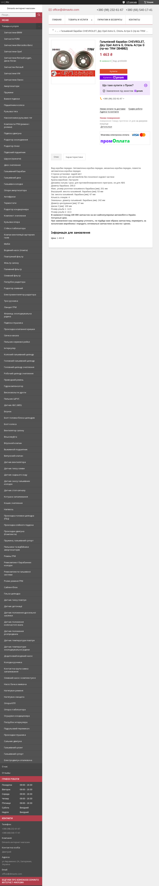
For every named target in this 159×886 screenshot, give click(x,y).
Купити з (113, 77)
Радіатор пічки (11, 146)
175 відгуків (131, 2)
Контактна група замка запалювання (16, 670)
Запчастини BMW (13, 32)
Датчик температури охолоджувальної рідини (17, 648)
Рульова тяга (11, 111)
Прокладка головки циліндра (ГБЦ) (19, 517)
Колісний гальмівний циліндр (19, 354)
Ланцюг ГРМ (10, 307)
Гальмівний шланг (13, 747)
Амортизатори (11, 86)
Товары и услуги (10, 26)
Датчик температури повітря (19, 640)
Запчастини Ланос (13, 79)
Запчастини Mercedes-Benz (18, 45)
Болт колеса (10, 424)
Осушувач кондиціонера (17, 715)
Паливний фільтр (13, 269)
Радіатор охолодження (16, 139)
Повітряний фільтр (13, 256)
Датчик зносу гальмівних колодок (17, 482)
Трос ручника (11, 300)
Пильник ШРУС (11, 398)
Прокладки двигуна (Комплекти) (14, 533)
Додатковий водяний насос (18, 655)
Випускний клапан (13, 455)
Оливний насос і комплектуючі (20, 677)
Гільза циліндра (12, 593)
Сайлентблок (11, 587)
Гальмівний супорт (14, 753)
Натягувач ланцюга (14, 696)
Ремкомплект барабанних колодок (17, 564)
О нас (5, 766)
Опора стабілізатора (15, 709)
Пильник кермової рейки (17, 341)
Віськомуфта (10, 436)
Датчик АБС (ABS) (13, 405)
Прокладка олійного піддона (19, 524)
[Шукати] (39, 14)
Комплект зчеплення (15, 215)
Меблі (7, 243)
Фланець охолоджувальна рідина (18, 315)
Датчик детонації (13, 606)
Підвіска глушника (13, 322)
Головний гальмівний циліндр (19, 360)
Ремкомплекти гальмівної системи (17, 573)
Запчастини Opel (13, 51)
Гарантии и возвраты (110, 19)
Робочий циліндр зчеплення (18, 373)
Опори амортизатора (15, 190)
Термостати (10, 202)
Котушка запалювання (16, 496)
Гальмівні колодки (13, 183)
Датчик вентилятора (15, 462)
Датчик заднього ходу (15, 474)
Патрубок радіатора (14, 281)
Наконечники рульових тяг (18, 117)
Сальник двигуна (13, 741)
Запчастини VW (12, 73)
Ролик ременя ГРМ (13, 580)
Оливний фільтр (12, 275)
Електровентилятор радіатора (20, 294)
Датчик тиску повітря (15, 599)
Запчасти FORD (12, 38)
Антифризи (10, 196)
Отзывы (6, 772)
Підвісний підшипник (15, 152)
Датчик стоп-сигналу (14, 490)
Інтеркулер (10, 348)
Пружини (8, 92)
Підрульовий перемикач (17, 728)
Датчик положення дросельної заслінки (20, 614)
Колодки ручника (13, 662)
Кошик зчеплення (13, 503)
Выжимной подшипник (16, 449)
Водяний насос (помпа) (16, 250)
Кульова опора (12, 221)
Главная (56, 19)
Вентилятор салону (14, 430)
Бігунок (8, 411)
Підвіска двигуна (12, 133)
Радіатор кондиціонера (16, 209)
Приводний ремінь (14, 379)
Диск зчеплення (12, 164)
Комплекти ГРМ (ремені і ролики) (16, 125)
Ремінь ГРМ (10, 556)
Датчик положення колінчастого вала (14, 623)
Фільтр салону (11, 262)
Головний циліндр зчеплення (19, 367)
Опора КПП (10, 703)
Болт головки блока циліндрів (19, 417)
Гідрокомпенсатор (13, 386)
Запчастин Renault (13, 67)
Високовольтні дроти (15, 392)
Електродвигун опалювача (18, 760)
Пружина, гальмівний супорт (19, 540)
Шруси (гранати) (12, 158)
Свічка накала (11, 335)
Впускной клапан (13, 443)
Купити (113, 71)
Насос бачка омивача (15, 684)
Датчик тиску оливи (14, 468)
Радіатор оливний (13, 288)
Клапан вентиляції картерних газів (19, 236)
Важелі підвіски (12, 98)
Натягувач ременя (13, 690)
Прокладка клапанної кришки (19, 329)
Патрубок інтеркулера (15, 722)
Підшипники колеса (14, 105)
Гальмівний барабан (14, 171)
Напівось (8, 509)
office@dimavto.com (12, 873)
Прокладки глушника (15, 734)
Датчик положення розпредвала (14, 632)
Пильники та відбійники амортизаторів (16, 548)
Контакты (134, 19)
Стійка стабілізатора (14, 228)
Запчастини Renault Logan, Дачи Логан (18, 59)
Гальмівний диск (12, 177)
